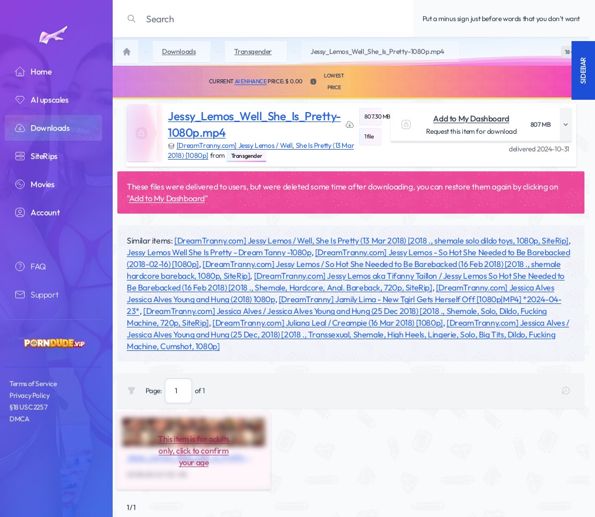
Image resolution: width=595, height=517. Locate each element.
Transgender (246, 156)
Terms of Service (33, 383)
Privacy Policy (29, 395)
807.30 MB (373, 116)
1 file (369, 136)
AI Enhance (251, 81)
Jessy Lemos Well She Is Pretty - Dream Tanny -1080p (219, 252)
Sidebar (583, 70)
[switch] (569, 52)
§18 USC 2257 (28, 407)
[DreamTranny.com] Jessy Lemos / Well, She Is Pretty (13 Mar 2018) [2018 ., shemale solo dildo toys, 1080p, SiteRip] (371, 240)
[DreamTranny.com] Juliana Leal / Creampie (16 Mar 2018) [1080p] (327, 322)
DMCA (19, 418)
